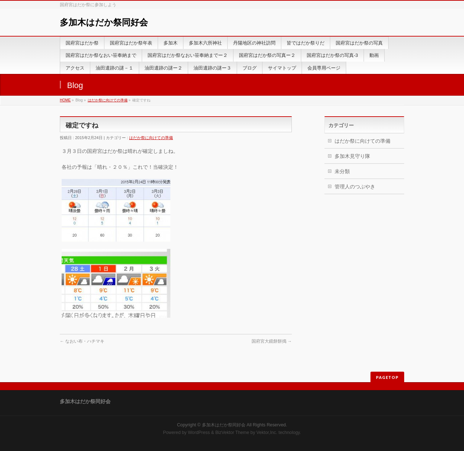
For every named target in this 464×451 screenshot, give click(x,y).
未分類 (342, 171)
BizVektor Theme (232, 432)
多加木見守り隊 (352, 156)
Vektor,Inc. (266, 432)
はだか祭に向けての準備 (108, 100)
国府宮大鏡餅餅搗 (272, 341)
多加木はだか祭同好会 (104, 22)
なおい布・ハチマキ (82, 341)
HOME (65, 100)
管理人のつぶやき (355, 186)
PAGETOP (387, 377)
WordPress (199, 432)
